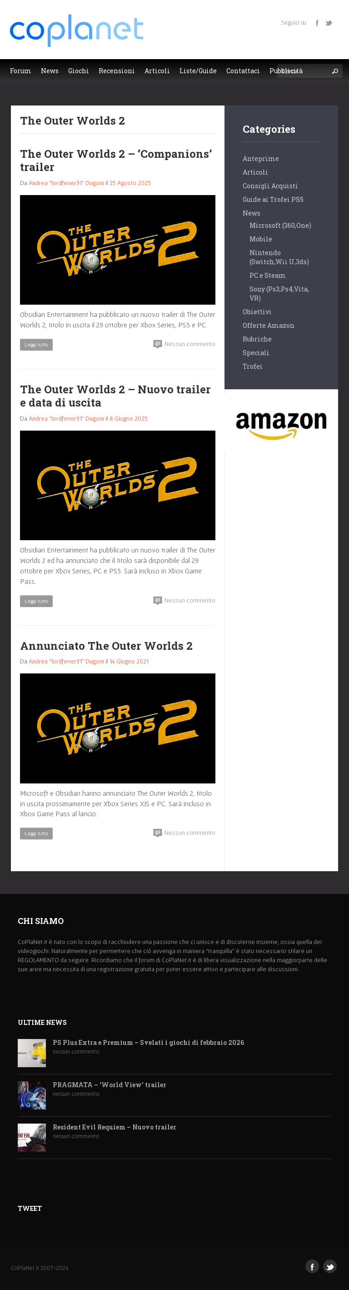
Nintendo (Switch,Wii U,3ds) (279, 257)
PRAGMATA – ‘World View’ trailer (109, 1085)
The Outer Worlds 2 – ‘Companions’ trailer (116, 160)
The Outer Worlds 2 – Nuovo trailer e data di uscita (115, 396)
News (251, 213)
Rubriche (257, 339)
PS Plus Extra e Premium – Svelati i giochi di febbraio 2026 (148, 1043)
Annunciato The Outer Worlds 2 (106, 645)
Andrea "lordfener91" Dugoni (66, 182)
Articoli (255, 172)
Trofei (253, 366)
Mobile (260, 239)
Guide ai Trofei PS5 (273, 199)
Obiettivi (257, 311)
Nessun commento (184, 344)
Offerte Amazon (268, 325)
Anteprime (261, 158)
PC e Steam (267, 275)
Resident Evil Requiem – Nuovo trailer (114, 1127)
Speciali (256, 352)
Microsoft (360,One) (280, 225)
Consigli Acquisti (270, 185)
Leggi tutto (36, 344)
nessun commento (76, 1051)
